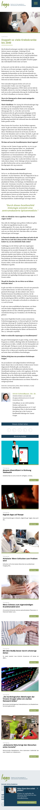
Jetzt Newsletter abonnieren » (27, 802)
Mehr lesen (34, 480)
